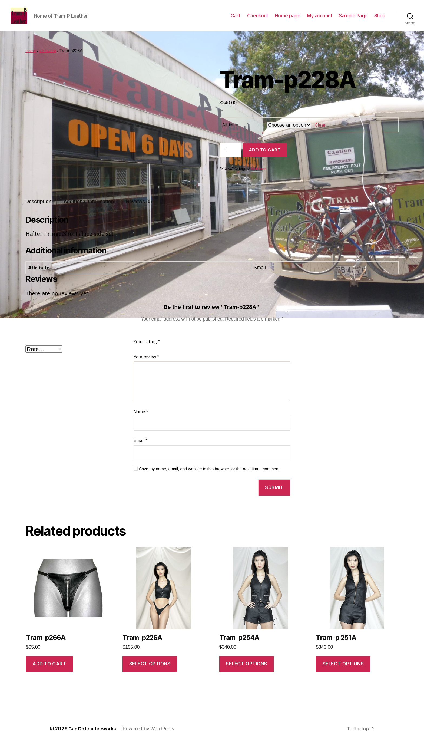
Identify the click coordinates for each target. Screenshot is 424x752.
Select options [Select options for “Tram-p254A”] (246, 672)
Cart (235, 19)
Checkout (257, 19)
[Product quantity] (230, 158)
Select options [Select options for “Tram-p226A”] (150, 672)
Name (141, 420)
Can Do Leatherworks (93, 737)
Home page (287, 19)
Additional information (89, 209)
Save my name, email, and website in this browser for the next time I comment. (210, 476)
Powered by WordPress (151, 737)
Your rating (147, 350)
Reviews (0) (139, 209)
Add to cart (265, 158)
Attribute (230, 133)
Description (38, 209)
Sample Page (353, 19)
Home (31, 59)
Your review (146, 365)
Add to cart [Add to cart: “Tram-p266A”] (49, 672)
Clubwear (49, 59)
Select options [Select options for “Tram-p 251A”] (343, 672)
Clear (320, 133)
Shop (379, 19)
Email (140, 448)
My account (319, 19)
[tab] (38, 209)
